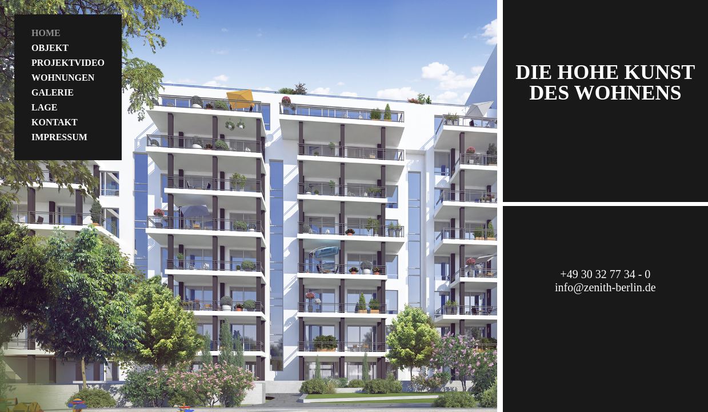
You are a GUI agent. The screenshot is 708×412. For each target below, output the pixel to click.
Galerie (52, 92)
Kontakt (54, 122)
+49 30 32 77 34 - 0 (605, 274)
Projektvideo (68, 63)
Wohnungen (62, 77)
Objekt (50, 48)
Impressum (59, 137)
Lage (44, 107)
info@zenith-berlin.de (605, 287)
